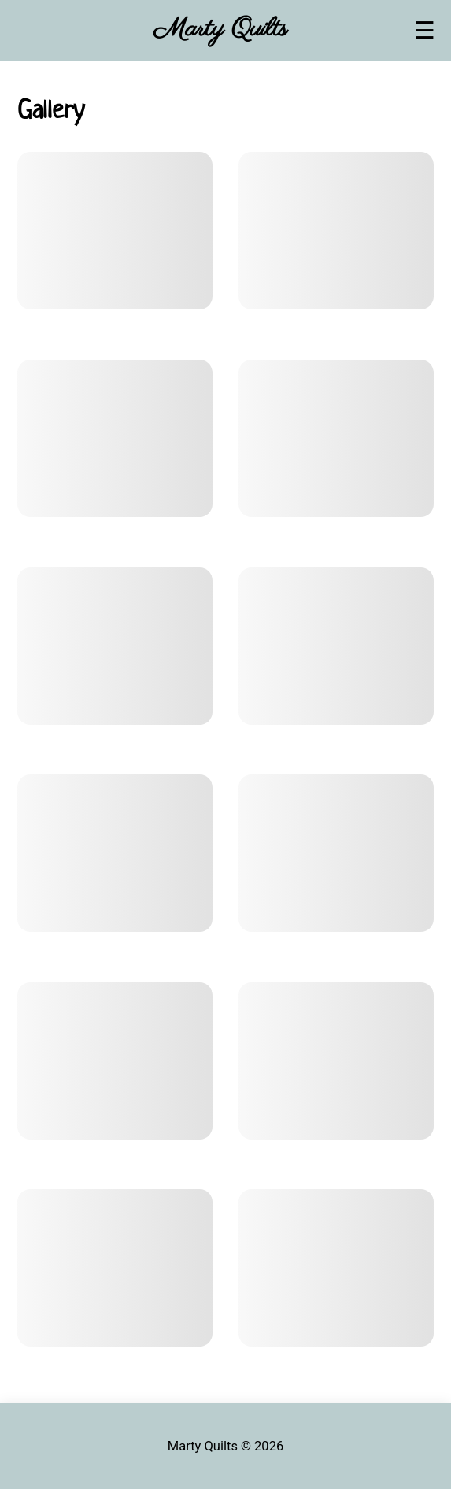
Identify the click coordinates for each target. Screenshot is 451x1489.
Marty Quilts (220, 29)
